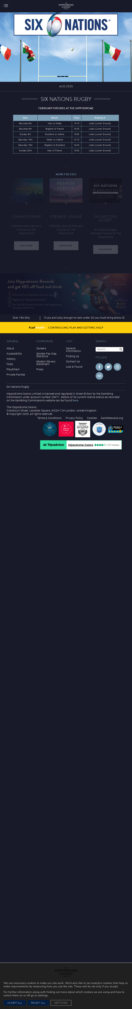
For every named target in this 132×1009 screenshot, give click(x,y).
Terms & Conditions (49, 418)
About (10, 348)
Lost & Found (74, 366)
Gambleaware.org (112, 418)
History (11, 358)
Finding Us (72, 356)
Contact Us (73, 361)
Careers (41, 348)
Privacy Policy (74, 418)
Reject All (38, 1002)
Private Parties (16, 374)
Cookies (92, 418)
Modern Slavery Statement (46, 363)
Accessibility (14, 353)
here (75, 400)
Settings (61, 1003)
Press (40, 369)
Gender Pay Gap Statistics (46, 355)
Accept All (14, 1002)
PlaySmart (13, 369)
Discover (26, 245)
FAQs (10, 364)
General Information (73, 349)
